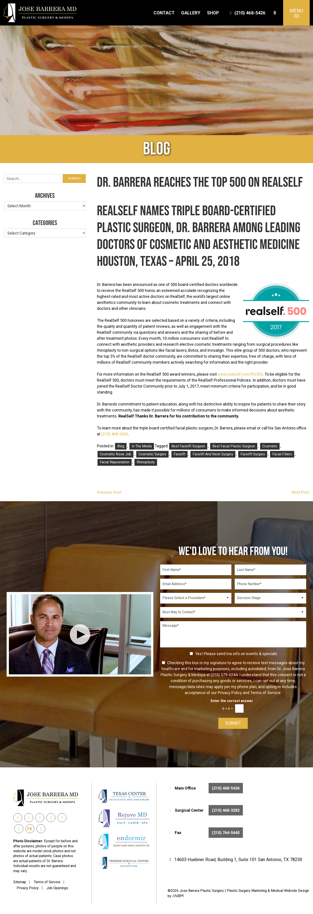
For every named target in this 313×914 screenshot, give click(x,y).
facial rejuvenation (114, 462)
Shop (213, 13)
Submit (233, 723)
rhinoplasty (146, 462)
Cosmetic (269, 446)
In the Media (142, 446)
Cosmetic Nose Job (115, 454)
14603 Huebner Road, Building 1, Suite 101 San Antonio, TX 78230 (235, 859)
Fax (205, 832)
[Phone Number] (270, 584)
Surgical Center (205, 810)
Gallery (190, 13)
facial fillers (282, 454)
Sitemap (19, 882)
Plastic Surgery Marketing (247, 891)
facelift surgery (252, 454)
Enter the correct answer (233, 701)
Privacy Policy (28, 888)
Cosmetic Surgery (152, 454)
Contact (164, 13)
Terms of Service (47, 882)
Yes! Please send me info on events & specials (236, 653)
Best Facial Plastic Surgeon (233, 446)
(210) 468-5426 (246, 13)
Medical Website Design (290, 891)
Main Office (205, 788)
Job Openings (57, 888)
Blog (120, 446)
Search (74, 178)
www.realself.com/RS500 (240, 374)
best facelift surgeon (188, 446)
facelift (179, 454)
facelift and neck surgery (213, 454)
